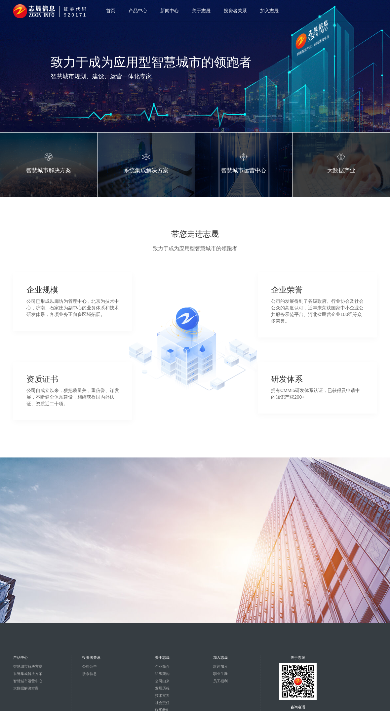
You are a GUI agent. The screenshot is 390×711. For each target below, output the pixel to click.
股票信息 (89, 674)
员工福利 (220, 681)
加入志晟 (269, 10)
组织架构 (162, 674)
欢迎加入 (220, 666)
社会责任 (162, 703)
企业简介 (162, 666)
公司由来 (162, 681)
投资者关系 (235, 10)
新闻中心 (169, 10)
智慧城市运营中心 (27, 681)
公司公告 (89, 666)
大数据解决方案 (26, 688)
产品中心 (138, 10)
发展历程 (162, 688)
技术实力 (162, 695)
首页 (110, 10)
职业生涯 (220, 674)
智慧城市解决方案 (27, 666)
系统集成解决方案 (27, 674)
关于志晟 (201, 10)
